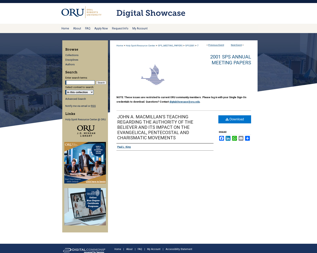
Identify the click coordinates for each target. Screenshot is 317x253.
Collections (71, 55)
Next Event (236, 45)
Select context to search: (79, 87)
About (129, 249)
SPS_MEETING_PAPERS (170, 45)
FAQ (140, 249)
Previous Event (216, 45)
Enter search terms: (76, 77)
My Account (154, 249)
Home (119, 45)
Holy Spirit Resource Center (141, 45)
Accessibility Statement (179, 249)
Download (235, 119)
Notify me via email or (80, 105)
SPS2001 (190, 45)
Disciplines (71, 59)
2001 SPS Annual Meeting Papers (230, 60)
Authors (70, 64)
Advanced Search (75, 98)
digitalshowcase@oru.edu (184, 101)
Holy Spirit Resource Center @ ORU (85, 119)
